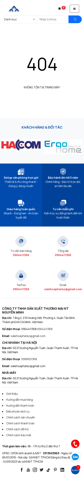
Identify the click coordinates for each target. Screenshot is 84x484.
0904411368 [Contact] (44, 329)
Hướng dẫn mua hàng (19, 400)
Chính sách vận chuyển (20, 417)
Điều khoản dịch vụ (18, 411)
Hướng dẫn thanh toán (20, 405)
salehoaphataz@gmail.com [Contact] (28, 336)
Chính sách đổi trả (17, 429)
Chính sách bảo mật (18, 435)
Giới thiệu (12, 394)
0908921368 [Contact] (29, 359)
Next (82, 147)
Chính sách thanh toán (20, 423)
